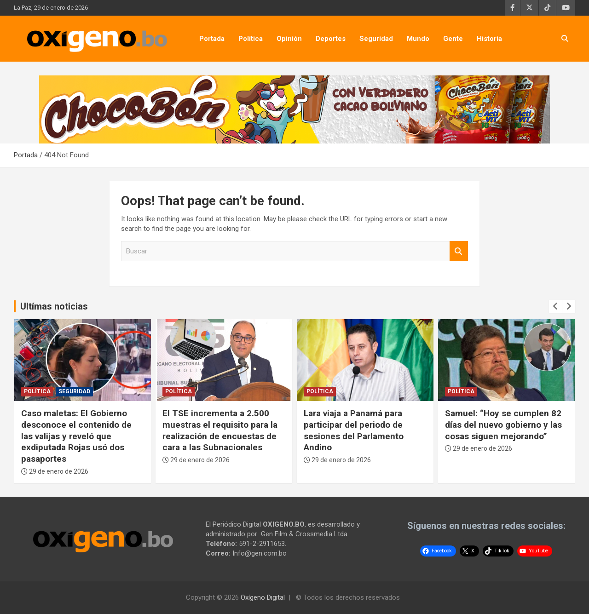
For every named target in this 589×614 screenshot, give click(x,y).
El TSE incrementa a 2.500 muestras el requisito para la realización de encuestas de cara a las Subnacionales (219, 430)
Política (250, 38)
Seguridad (376, 38)
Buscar (459, 251)
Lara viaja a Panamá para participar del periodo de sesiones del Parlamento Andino (354, 430)
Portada (212, 38)
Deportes (331, 38)
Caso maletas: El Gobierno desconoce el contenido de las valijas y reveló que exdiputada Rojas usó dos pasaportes (76, 436)
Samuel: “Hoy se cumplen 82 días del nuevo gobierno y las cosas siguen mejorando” (503, 424)
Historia (489, 38)
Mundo (418, 38)
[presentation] (555, 306)
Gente (453, 38)
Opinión (289, 38)
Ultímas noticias (54, 306)
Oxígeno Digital (263, 597)
